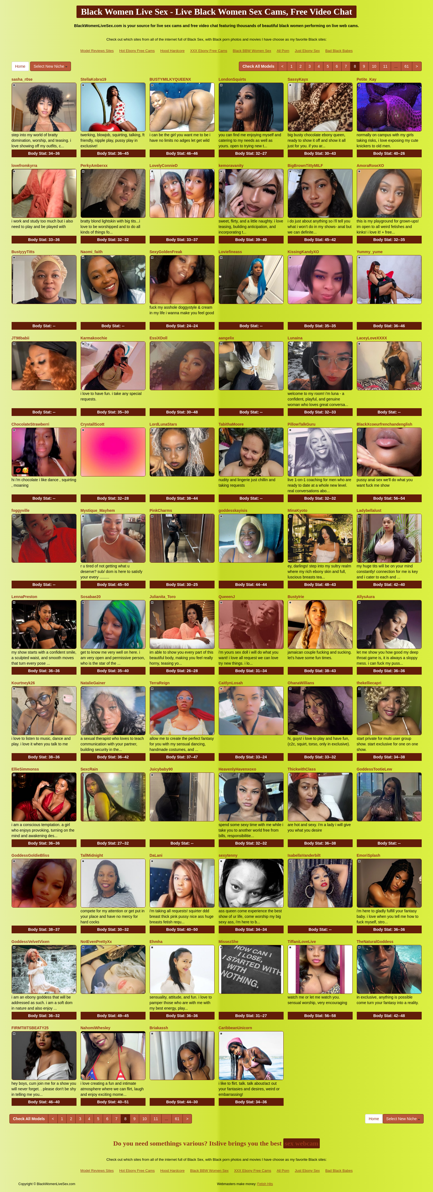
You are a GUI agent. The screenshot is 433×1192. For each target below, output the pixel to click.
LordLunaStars (163, 424)
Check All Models (258, 66)
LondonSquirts (232, 79)
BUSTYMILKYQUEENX (170, 79)
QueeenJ (227, 596)
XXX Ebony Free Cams (208, 51)
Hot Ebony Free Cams (137, 51)
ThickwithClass (302, 769)
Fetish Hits (265, 1184)
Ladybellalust (369, 510)
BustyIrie (296, 596)
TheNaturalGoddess (375, 941)
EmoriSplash (369, 855)
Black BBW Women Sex (252, 51)
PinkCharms (161, 510)
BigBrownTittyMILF (305, 165)
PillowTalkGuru (302, 424)
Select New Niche (50, 66)
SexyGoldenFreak (166, 252)
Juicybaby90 (161, 769)
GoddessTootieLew (374, 769)
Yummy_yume (370, 252)
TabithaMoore (231, 424)
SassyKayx (298, 79)
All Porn (283, 51)
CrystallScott (92, 424)
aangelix (226, 338)
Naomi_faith (92, 252)
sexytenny (228, 855)
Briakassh (159, 1028)
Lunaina (295, 338)
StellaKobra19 (93, 79)
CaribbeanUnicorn (235, 1028)
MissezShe (229, 941)
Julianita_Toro (163, 596)
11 (385, 66)
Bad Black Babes (339, 51)
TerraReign (160, 683)
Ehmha (156, 941)
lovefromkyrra (24, 165)
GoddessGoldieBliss (30, 855)
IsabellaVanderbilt (304, 855)
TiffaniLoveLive (302, 941)
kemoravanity (231, 165)
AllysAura (366, 596)
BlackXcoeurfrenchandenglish (385, 424)
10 (374, 66)
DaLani (156, 855)
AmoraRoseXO (370, 165)
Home (20, 66)
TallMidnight (92, 855)
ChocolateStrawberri (30, 424)
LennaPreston (24, 596)
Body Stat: (44, 153)
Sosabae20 (91, 596)
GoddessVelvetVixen (30, 941)
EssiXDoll (159, 338)
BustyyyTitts (23, 252)
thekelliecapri (369, 683)
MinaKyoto (298, 510)
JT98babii (21, 338)
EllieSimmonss (25, 769)
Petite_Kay (367, 79)
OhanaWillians (301, 683)
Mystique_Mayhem (98, 510)
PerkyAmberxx (94, 165)
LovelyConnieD (164, 165)
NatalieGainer (93, 683)
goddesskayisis (233, 510)
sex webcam (301, 1143)
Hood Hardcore (172, 51)
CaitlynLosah (231, 683)
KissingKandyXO (303, 252)
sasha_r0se (22, 79)
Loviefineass (230, 252)
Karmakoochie (94, 338)
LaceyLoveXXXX (372, 338)
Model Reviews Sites (97, 51)
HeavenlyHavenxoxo (237, 769)
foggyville (21, 510)
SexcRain (89, 769)
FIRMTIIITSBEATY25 (30, 1028)
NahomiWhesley (95, 1028)
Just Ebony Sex (307, 51)
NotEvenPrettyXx (96, 941)
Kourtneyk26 (23, 683)
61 (407, 66)
